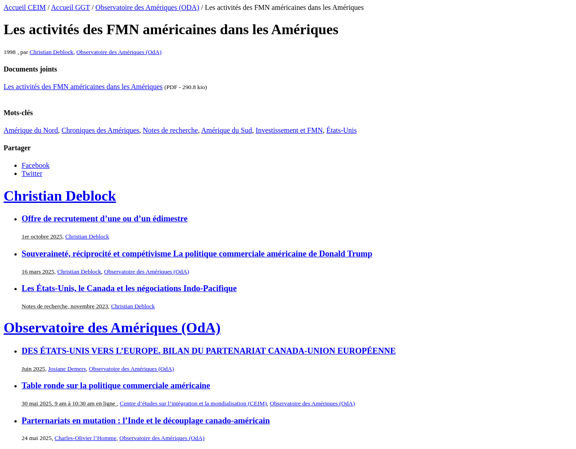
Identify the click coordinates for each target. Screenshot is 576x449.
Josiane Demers (67, 368)
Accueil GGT (70, 7)
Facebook (36, 165)
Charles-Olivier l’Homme (85, 438)
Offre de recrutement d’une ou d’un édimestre (105, 218)
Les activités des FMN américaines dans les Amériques (83, 86)
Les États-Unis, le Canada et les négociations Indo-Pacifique (129, 288)
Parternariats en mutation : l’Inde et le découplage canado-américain (146, 420)
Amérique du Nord (31, 130)
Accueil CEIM (25, 7)
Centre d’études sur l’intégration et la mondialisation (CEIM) (193, 403)
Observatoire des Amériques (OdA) (119, 52)
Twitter (32, 173)
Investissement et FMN (289, 130)
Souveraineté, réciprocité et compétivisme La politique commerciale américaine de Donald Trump (197, 253)
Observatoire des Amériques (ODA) (147, 7)
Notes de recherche (170, 130)
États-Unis (341, 130)
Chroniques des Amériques (100, 130)
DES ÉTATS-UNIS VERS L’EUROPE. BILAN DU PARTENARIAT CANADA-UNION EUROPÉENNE (209, 350)
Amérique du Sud (226, 130)
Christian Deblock (51, 52)
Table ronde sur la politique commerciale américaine (116, 385)
